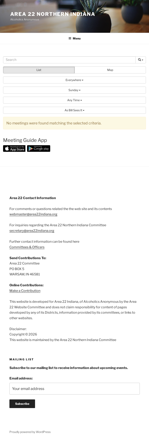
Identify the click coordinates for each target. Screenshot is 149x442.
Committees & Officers (26, 247)
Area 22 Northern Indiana (52, 14)
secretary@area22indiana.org (31, 231)
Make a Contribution (24, 291)
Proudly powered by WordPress (30, 432)
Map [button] (110, 70)
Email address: (21, 378)
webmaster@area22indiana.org (33, 214)
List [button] (38, 70)
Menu (74, 38)
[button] (74, 80)
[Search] (69, 59)
